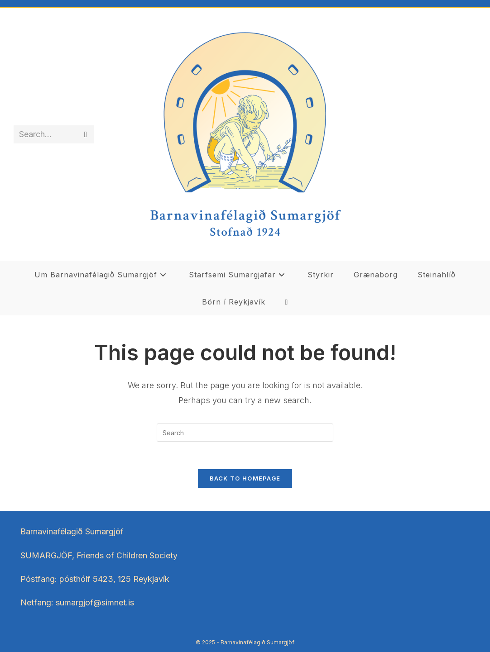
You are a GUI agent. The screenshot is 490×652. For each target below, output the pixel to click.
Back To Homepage (245, 478)
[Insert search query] (245, 433)
